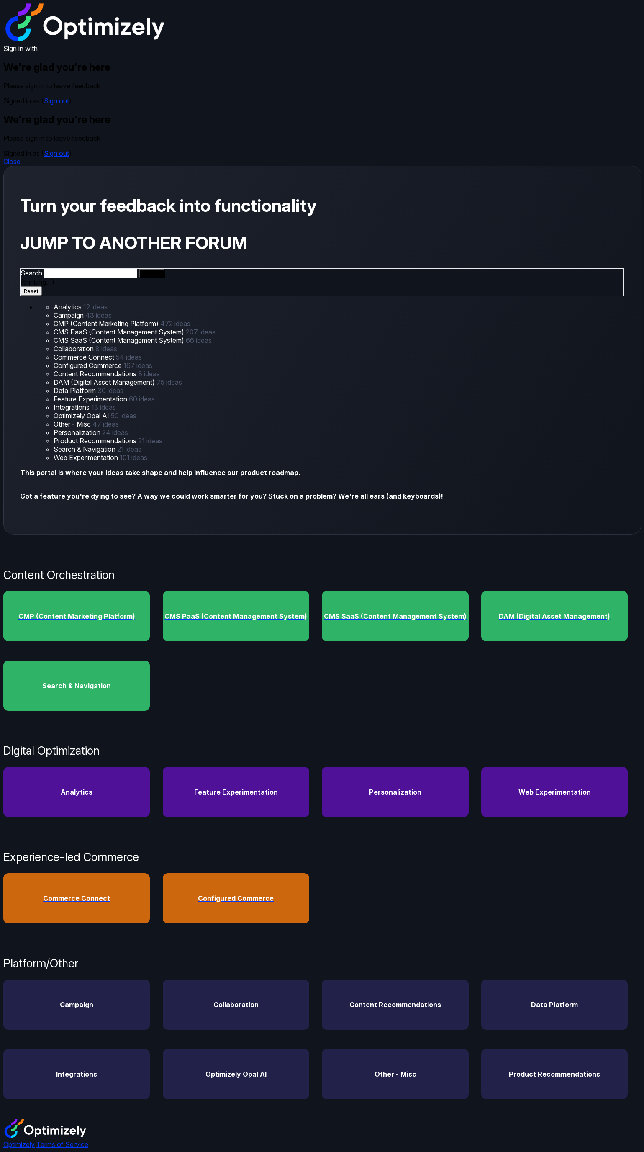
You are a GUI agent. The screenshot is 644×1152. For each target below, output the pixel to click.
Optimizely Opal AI (82, 415)
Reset (31, 291)
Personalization (78, 432)
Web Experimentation (87, 457)
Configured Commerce (88, 365)
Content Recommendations (96, 374)
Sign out (56, 101)
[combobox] (90, 273)
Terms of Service (62, 1144)
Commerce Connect (85, 357)
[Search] (152, 273)
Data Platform (75, 390)
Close (12, 161)
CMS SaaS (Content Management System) (120, 340)
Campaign (69, 315)
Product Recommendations (96, 441)
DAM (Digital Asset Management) (105, 382)
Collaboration (74, 349)
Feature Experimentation (91, 399)
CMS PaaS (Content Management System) (120, 332)
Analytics (68, 307)
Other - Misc (73, 424)
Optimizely (19, 1144)
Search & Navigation (85, 449)
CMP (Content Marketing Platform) (107, 323)
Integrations (72, 407)
